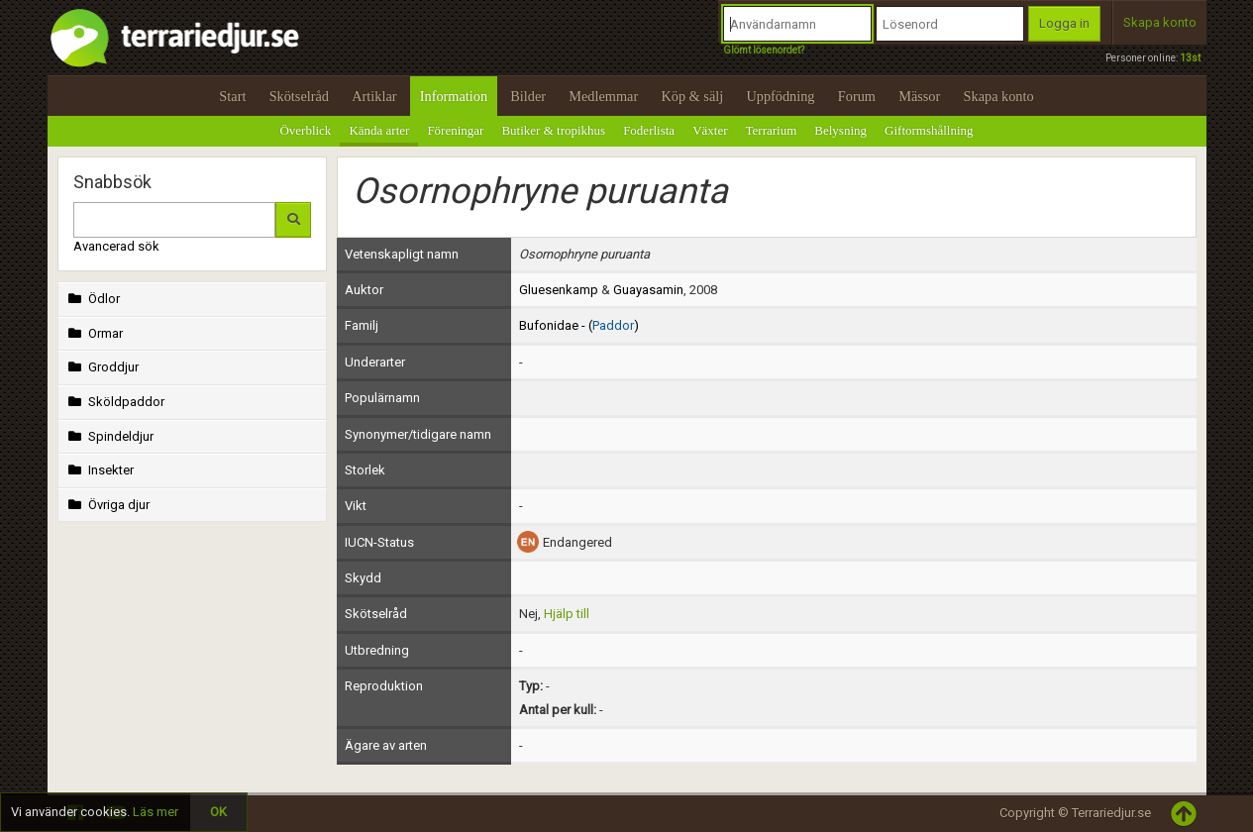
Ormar (94, 333)
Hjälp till (566, 613)
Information (453, 96)
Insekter (99, 470)
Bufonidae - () (579, 325)
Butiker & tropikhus (553, 130)
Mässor (919, 96)
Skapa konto (1160, 22)
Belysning (840, 130)
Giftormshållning (929, 130)
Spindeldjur (109, 436)
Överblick (305, 130)
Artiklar (374, 96)
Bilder (528, 96)
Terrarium (771, 130)
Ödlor (92, 298)
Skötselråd (299, 96)
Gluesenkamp (558, 289)
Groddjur (102, 367)
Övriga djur (107, 504)
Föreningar (455, 130)
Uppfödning (780, 96)
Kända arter (379, 130)
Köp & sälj (692, 96)
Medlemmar (603, 96)
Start (232, 96)
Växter (709, 130)
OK (218, 811)
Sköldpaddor (114, 401)
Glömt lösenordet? (763, 50)
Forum (857, 96)
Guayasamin (648, 289)
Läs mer (155, 811)
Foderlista (649, 130)
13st (1190, 57)
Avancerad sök (116, 246)
